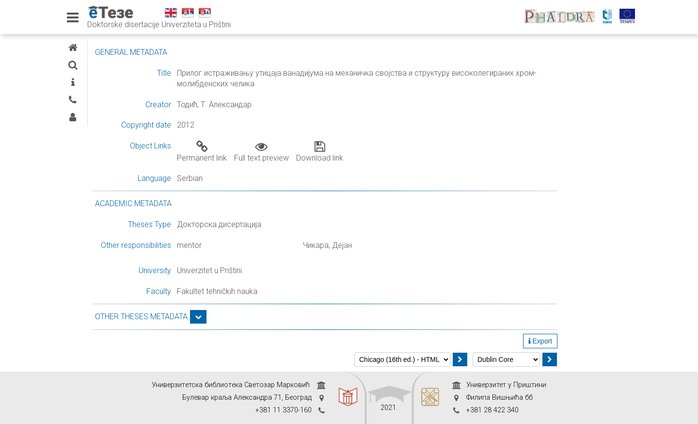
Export (618, 341)
